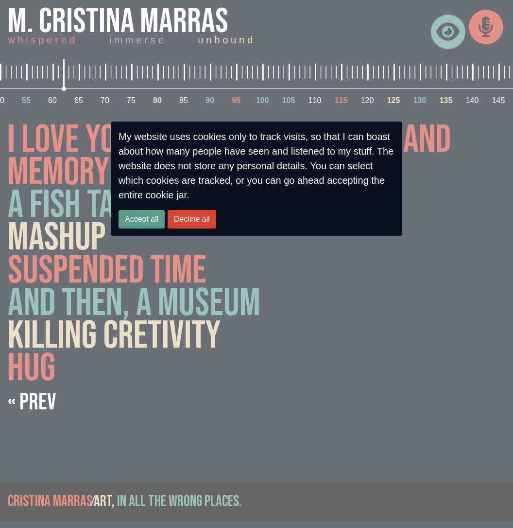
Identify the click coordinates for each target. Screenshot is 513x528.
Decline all (192, 219)
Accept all (141, 219)
